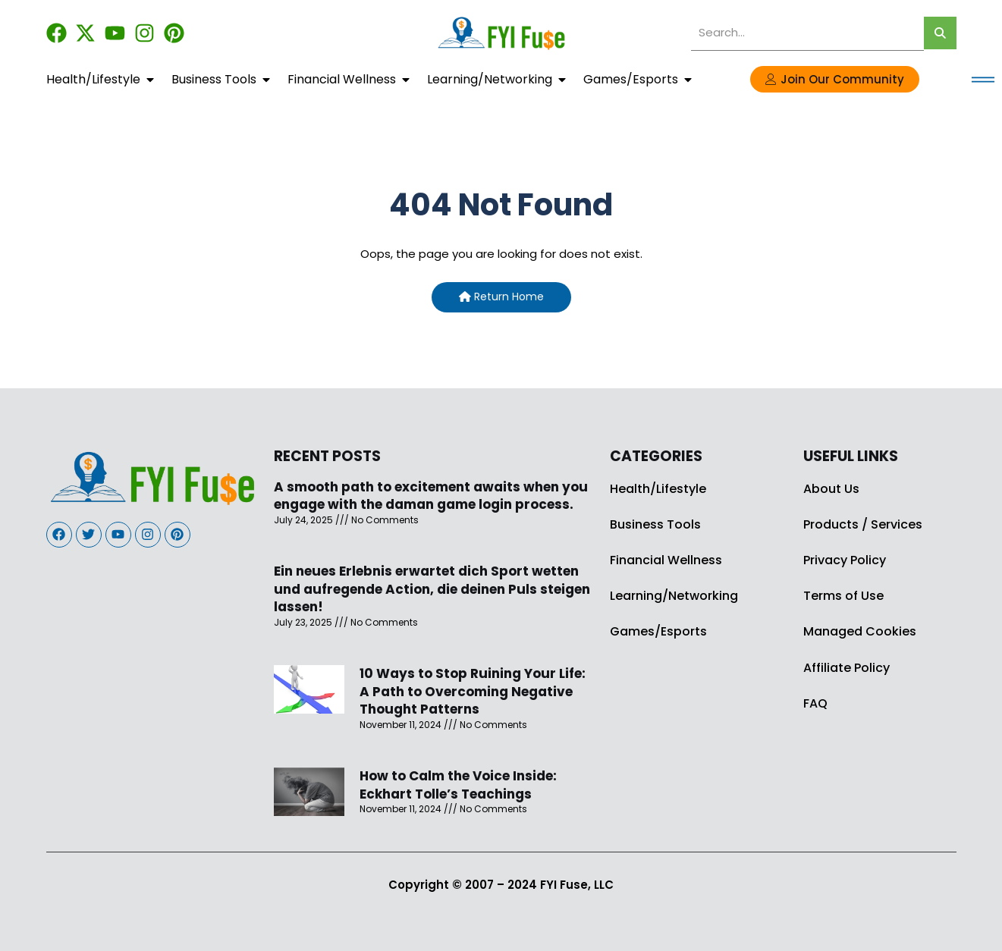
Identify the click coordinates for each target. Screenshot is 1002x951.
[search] (807, 33)
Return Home (501, 296)
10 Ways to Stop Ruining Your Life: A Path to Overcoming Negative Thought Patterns (473, 691)
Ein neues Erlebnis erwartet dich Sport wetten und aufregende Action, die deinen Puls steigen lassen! (432, 589)
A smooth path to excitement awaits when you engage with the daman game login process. (431, 496)
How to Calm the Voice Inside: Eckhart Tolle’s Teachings (458, 785)
